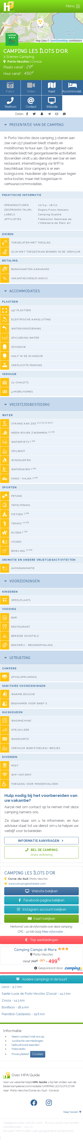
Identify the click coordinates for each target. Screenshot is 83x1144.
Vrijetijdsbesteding (27, 404)
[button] (10, 103)
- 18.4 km (15, 1007)
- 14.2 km (36, 993)
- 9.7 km (12, 987)
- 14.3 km (13, 1000)
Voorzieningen (22, 581)
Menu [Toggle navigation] (73, 6)
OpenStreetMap (59, 40)
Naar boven (72, 1112)
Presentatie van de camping (34, 124)
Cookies (37, 1054)
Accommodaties (22, 291)
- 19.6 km (23, 1014)
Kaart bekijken (41, 919)
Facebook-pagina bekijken (41, 900)
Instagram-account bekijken (41, 909)
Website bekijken (41, 891)
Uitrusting (17, 657)
